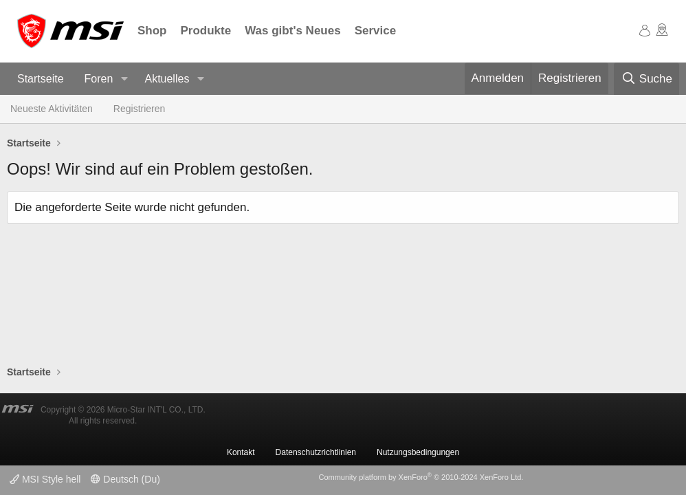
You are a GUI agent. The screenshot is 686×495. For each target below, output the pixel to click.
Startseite (40, 79)
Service (376, 30)
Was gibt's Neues (292, 30)
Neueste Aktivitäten (51, 108)
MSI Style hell (45, 479)
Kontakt (241, 452)
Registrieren (139, 108)
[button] (124, 79)
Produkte (206, 30)
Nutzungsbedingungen (418, 452)
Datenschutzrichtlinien (316, 452)
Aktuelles (166, 79)
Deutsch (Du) (125, 479)
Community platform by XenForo (420, 477)
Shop (152, 30)
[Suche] (646, 79)
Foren (99, 79)
